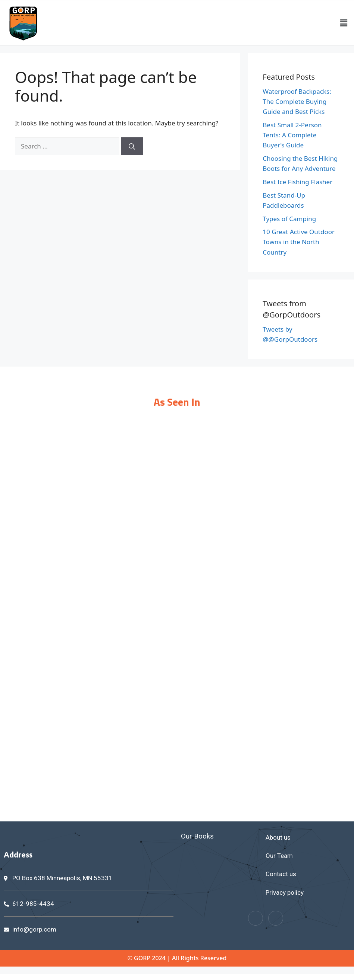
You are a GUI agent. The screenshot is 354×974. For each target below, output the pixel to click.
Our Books (197, 836)
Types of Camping (289, 218)
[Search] (132, 146)
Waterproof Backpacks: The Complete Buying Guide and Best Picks (297, 101)
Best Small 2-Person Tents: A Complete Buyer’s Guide (292, 135)
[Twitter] (275, 918)
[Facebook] (255, 918)
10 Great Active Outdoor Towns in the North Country (299, 241)
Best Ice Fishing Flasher (297, 182)
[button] (344, 23)
